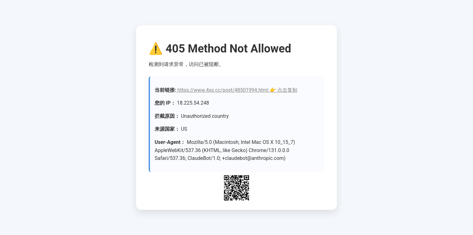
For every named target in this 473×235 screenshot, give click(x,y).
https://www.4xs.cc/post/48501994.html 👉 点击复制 (236, 90)
